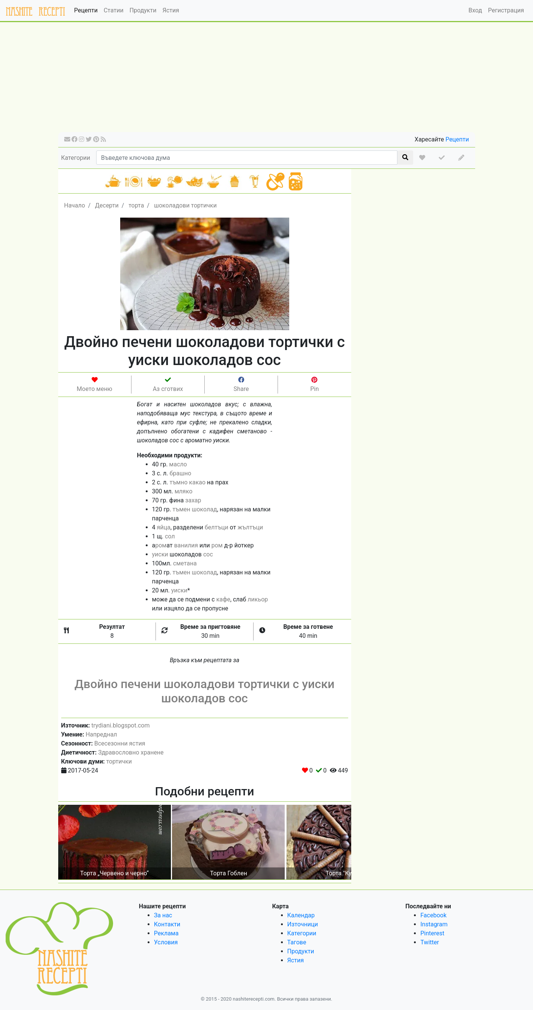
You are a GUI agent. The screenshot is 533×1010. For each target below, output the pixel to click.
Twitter (429, 942)
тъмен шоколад (194, 509)
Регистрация (506, 10)
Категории (76, 157)
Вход (475, 10)
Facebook (433, 915)
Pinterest (432, 933)
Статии (114, 10)
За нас (163, 915)
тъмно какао (187, 482)
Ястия (170, 10)
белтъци (216, 527)
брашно (180, 473)
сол (170, 536)
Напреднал (101, 734)
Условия (166, 942)
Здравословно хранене (130, 752)
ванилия (186, 545)
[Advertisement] (266, 79)
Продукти (143, 10)
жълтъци (250, 527)
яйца (163, 527)
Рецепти (86, 10)
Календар (301, 915)
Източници (302, 924)
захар (193, 500)
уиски (160, 554)
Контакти (167, 924)
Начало (74, 205)
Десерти (107, 205)
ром (160, 545)
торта (136, 205)
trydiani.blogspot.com (120, 725)
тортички (119, 761)
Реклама (166, 933)
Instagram (433, 924)
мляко (184, 491)
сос (208, 554)
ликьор (258, 599)
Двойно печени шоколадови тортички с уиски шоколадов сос (204, 691)
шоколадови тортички (185, 205)
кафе (223, 599)
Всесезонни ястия (119, 743)
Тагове (297, 942)
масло (178, 464)
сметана (185, 563)
